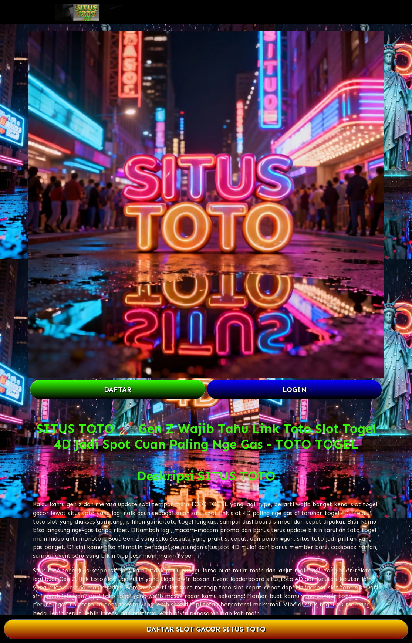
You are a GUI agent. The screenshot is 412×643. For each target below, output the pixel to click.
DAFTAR (117, 389)
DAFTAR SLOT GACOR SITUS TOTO (206, 629)
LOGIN (295, 389)
